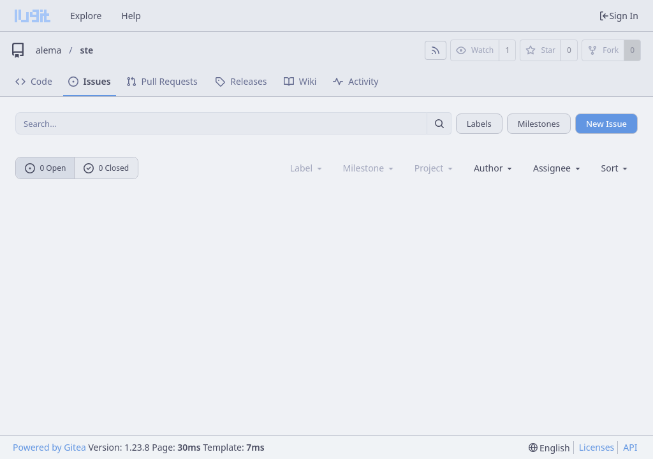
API (630, 447)
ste (87, 50)
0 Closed (106, 168)
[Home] (32, 15)
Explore (85, 16)
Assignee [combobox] (557, 168)
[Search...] (439, 123)
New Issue (606, 123)
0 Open (45, 168)
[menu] (615, 168)
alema (48, 50)
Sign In (618, 16)
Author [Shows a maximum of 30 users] (494, 168)
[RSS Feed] (435, 50)
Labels (479, 123)
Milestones (539, 123)
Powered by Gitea (49, 447)
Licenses (597, 447)
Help (131, 16)
